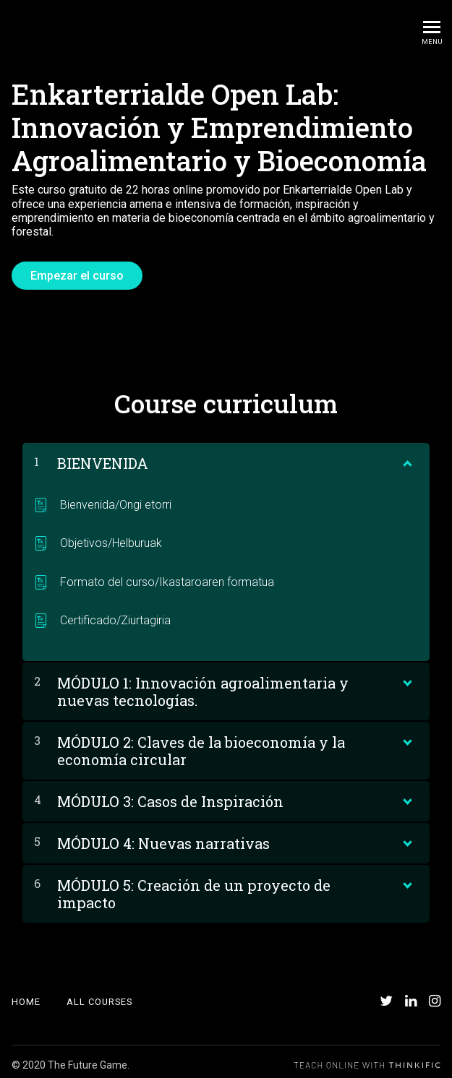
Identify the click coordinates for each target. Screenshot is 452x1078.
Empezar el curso (77, 276)
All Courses (99, 995)
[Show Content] (406, 453)
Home (26, 995)
